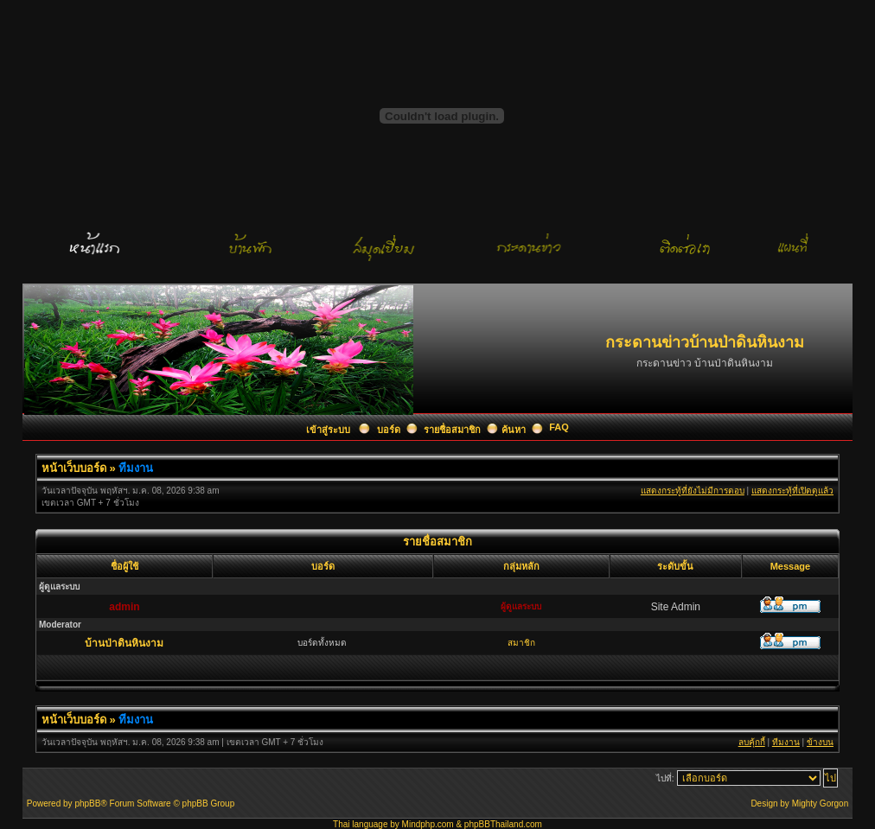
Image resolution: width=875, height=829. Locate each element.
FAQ (559, 427)
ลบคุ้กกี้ (751, 742)
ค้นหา (513, 429)
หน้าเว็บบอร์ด (74, 468)
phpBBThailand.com (503, 824)
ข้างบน (820, 742)
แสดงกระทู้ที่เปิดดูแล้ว (792, 490)
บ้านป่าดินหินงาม (124, 643)
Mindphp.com (428, 824)
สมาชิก (521, 642)
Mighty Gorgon (820, 803)
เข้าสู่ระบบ (329, 429)
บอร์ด (388, 429)
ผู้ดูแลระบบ (521, 606)
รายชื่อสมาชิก (452, 429)
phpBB (87, 803)
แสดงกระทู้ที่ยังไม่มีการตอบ (692, 490)
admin (124, 607)
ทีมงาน (135, 468)
